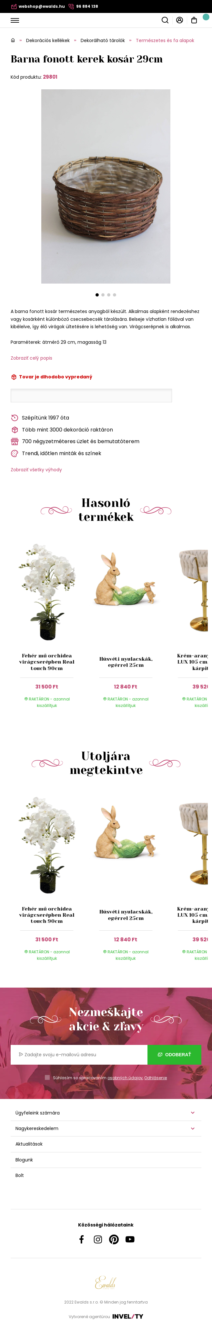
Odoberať (174, 1054)
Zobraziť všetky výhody (36, 469)
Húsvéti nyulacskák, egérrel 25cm (125, 662)
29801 (50, 76)
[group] (50, 627)
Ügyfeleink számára (37, 1113)
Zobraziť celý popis (31, 358)
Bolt (19, 1175)
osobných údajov (125, 1078)
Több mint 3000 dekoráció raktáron (62, 430)
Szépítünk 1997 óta (40, 418)
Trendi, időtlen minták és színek (56, 454)
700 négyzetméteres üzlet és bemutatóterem (75, 442)
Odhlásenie (155, 1078)
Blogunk (24, 1160)
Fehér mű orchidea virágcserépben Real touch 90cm (47, 662)
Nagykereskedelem (36, 1128)
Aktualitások (29, 1144)
